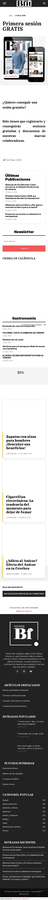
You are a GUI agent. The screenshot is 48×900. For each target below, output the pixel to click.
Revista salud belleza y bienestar (15, 690)
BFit (10, 16)
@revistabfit (24, 611)
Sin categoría (11, 76)
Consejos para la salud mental (14, 706)
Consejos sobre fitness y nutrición (16, 701)
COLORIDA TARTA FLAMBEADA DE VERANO (23, 332)
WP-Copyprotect (24, 898)
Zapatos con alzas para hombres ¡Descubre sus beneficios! (21, 442)
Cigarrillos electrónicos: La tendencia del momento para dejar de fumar (19, 504)
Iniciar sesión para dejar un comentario (24, 594)
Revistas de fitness (10, 768)
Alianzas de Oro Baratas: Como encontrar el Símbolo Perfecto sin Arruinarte (22, 187)
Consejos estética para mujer (14, 695)
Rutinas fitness (9, 784)
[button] (4, 3)
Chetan (14, 898)
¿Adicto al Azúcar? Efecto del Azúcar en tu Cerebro (21, 564)
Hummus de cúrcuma (13, 339)
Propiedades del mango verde (30, 734)
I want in (24, 248)
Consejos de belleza (10, 779)
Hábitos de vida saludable (13, 773)
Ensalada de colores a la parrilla (19, 326)
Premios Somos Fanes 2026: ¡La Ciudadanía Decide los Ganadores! (22, 197)
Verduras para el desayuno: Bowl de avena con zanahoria (24, 347)
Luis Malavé (11, 453)
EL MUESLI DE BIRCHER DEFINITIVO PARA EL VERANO (23, 356)
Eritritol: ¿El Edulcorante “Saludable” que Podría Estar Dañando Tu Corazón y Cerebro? (24, 878)
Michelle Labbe (12, 574)
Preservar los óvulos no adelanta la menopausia (23, 215)
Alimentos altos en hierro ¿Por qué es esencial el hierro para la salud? (23, 206)
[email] (24, 241)
